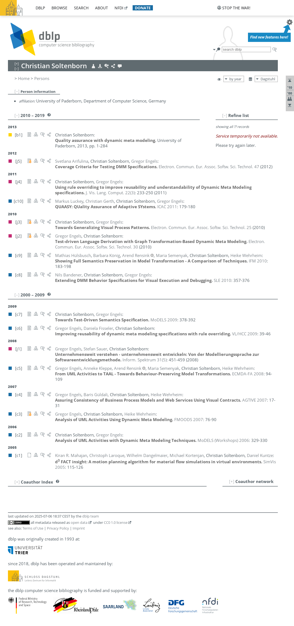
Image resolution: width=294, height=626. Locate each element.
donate (143, 7)
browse (59, 7)
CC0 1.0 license (115, 522)
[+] (231, 481)
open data (79, 522)
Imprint (79, 528)
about (101, 7)
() (110, 192)
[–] (17, 91)
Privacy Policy (58, 528)
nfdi (119, 7)
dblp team (90, 516)
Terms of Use (32, 528)
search (81, 7)
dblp (40, 7)
